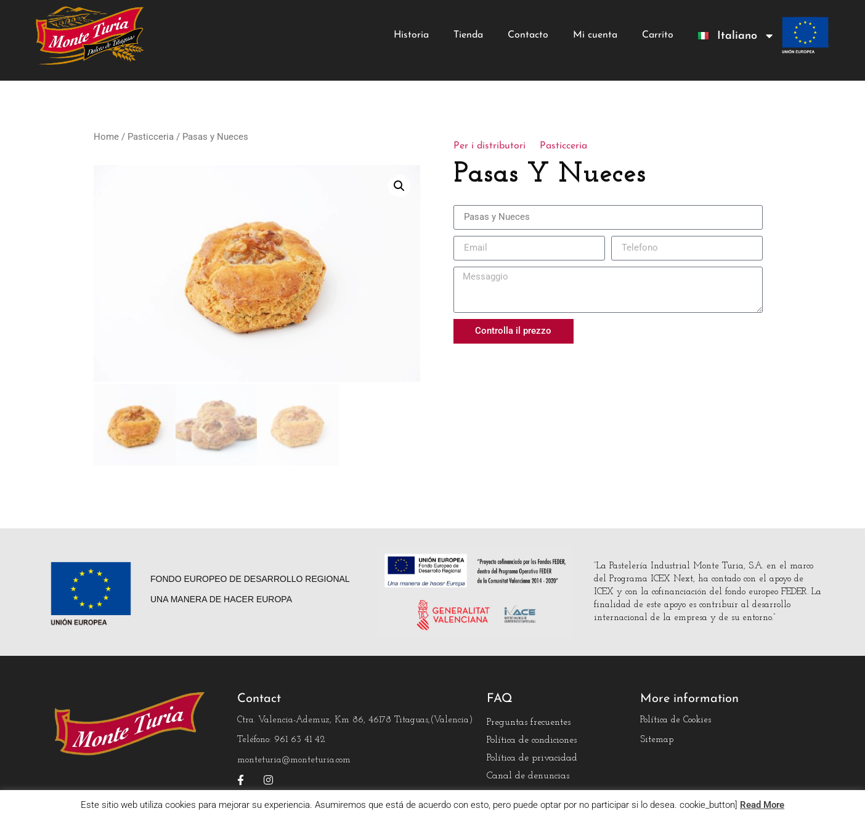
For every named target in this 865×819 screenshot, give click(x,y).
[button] (399, 186)
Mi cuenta (595, 35)
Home (106, 136)
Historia (411, 35)
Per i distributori (489, 146)
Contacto (528, 35)
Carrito (657, 35)
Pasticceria (151, 136)
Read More (762, 804)
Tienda (468, 35)
